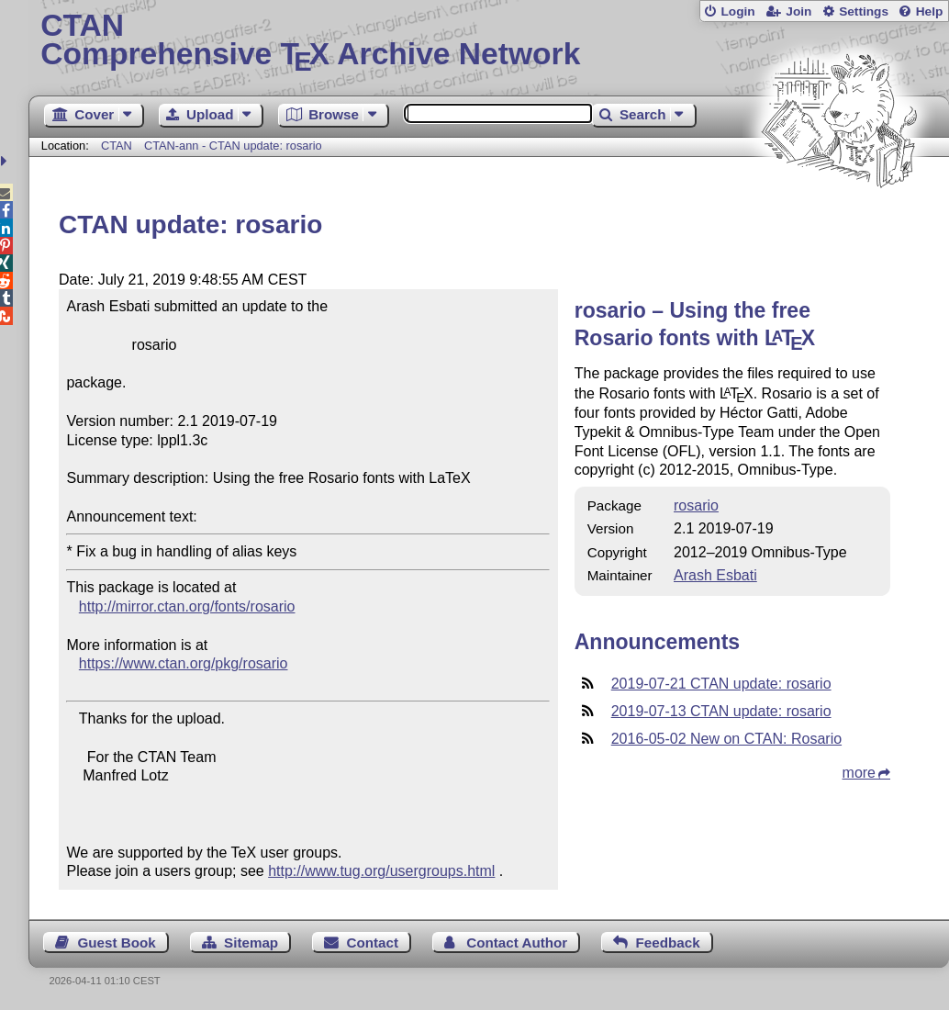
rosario (696, 505)
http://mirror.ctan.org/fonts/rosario (187, 606)
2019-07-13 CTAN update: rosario (721, 711)
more (859, 772)
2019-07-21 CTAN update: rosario (721, 683)
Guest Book (117, 942)
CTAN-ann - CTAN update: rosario (233, 145)
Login (737, 11)
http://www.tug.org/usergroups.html (381, 871)
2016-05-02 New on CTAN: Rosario (726, 738)
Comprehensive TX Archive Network (488, 41)
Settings (863, 11)
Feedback (668, 942)
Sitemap (251, 942)
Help (929, 11)
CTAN (116, 145)
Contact (372, 942)
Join (798, 11)
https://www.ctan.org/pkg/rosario (183, 663)
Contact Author (516, 942)
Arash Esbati (715, 575)
